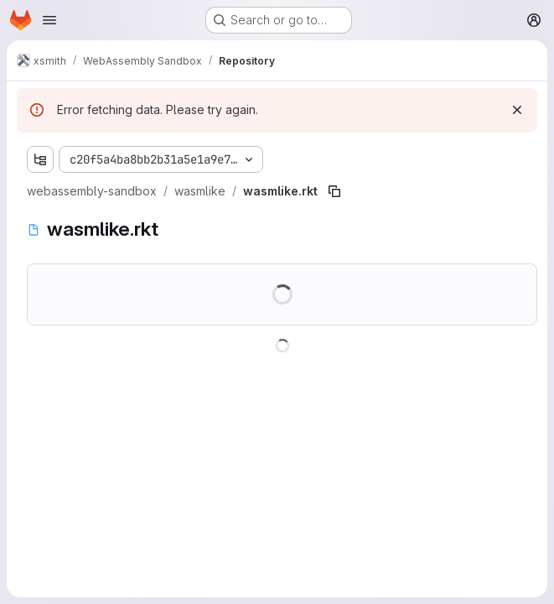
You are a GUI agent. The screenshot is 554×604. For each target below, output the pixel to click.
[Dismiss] (517, 110)
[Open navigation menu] (49, 20)
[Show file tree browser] (40, 159)
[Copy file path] (334, 191)
